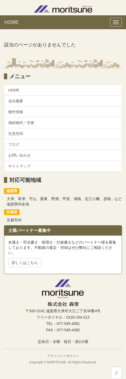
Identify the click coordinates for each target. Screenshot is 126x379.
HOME (11, 22)
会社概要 (15, 101)
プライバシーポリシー (63, 356)
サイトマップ (19, 166)
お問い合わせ (19, 155)
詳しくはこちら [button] (25, 263)
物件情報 (15, 112)
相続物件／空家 (21, 123)
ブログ (13, 144)
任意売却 (15, 133)
